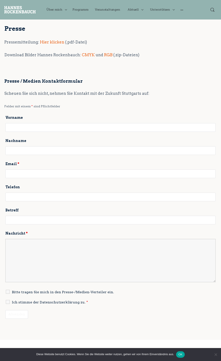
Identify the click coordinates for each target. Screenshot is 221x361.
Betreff (12, 210)
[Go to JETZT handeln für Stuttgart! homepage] (20, 9)
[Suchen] (212, 9)
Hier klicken (52, 42)
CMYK (88, 55)
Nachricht (16, 233)
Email (12, 164)
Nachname (15, 141)
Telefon (12, 187)
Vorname (14, 118)
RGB (108, 55)
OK (180, 354)
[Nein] (215, 354)
